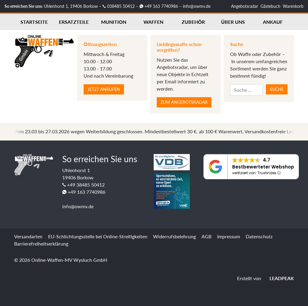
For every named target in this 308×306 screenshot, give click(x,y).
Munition (113, 22)
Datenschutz (259, 236)
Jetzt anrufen (104, 89)
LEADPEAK (278, 278)
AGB (206, 236)
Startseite (34, 22)
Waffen (153, 22)
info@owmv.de (197, 6)
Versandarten (28, 236)
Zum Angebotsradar (184, 102)
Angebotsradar (244, 6)
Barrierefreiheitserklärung (41, 243)
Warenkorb (293, 6)
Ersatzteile (74, 22)
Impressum (228, 236)
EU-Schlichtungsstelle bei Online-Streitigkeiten (97, 236)
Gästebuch (270, 6)
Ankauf (273, 22)
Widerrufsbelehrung (174, 236)
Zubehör (193, 22)
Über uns (233, 22)
